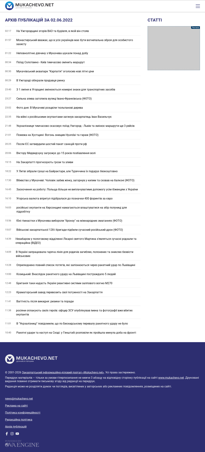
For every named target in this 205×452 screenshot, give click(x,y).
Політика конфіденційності (22, 412)
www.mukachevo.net (171, 377)
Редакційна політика (18, 419)
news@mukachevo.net (19, 398)
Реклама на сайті (16, 405)
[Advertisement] (174, 48)
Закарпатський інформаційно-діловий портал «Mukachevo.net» (63, 372)
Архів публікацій (16, 426)
